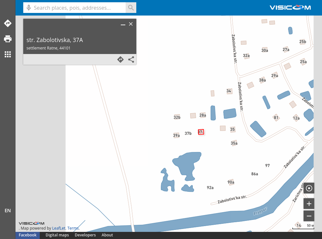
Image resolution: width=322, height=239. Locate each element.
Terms (73, 228)
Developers (85, 235)
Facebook (27, 235)
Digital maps (58, 235)
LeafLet (58, 228)
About (107, 235)
